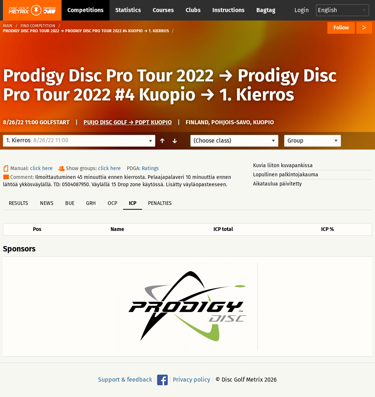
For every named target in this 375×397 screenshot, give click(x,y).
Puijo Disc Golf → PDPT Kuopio (127, 122)
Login (301, 10)
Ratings (150, 168)
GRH (91, 203)
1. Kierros (256, 94)
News (46, 203)
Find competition (38, 25)
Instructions (228, 10)
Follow (341, 28)
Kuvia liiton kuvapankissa (283, 165)
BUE (69, 203)
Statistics (128, 10)
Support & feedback (125, 379)
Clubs (193, 10)
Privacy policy (191, 379)
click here (41, 168)
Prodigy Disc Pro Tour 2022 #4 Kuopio (170, 85)
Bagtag (265, 10)
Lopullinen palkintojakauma (285, 175)
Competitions (85, 10)
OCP (112, 203)
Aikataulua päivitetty (277, 184)
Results (18, 203)
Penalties (160, 203)
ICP (132, 203)
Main (7, 25)
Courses (163, 10)
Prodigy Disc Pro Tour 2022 (108, 75)
